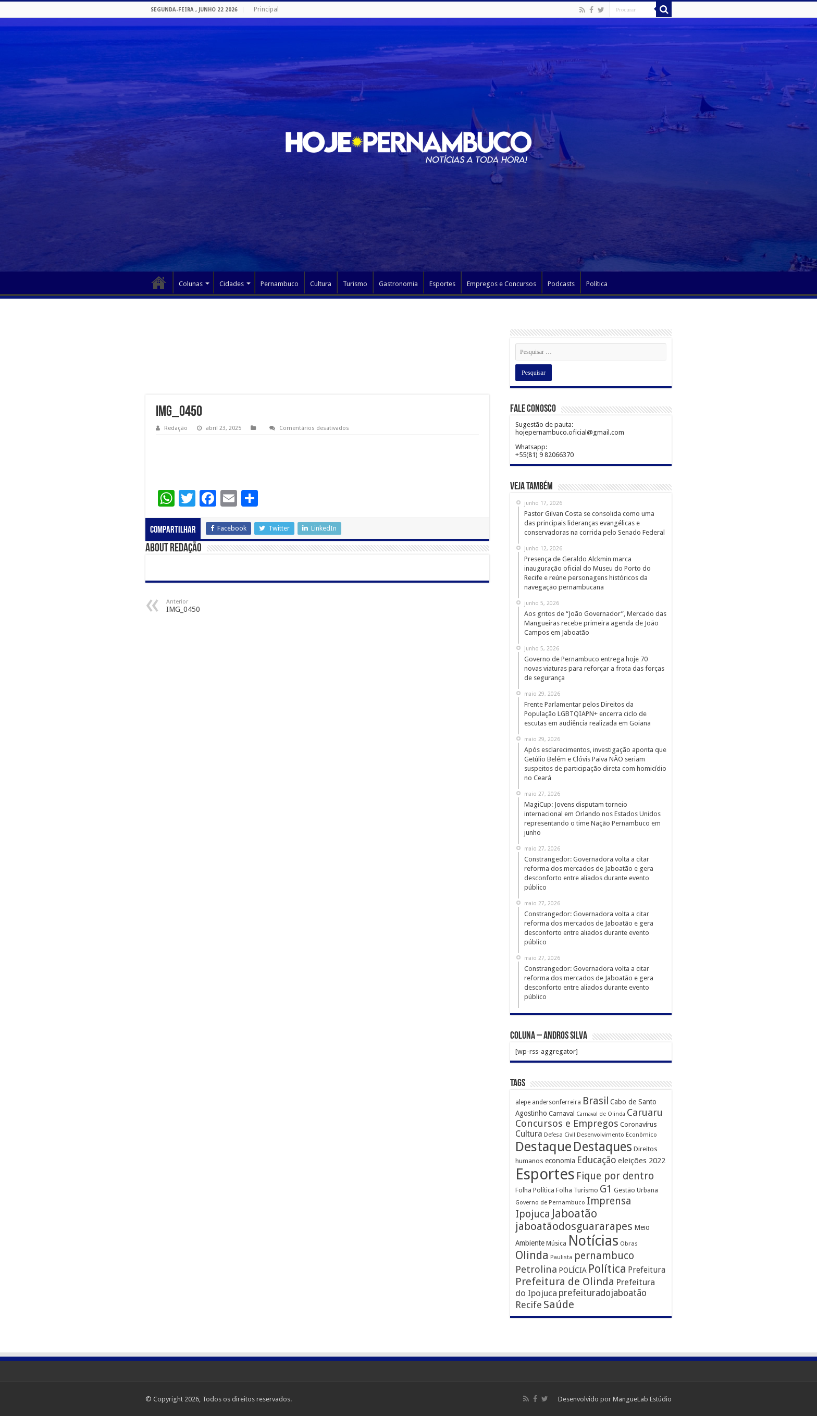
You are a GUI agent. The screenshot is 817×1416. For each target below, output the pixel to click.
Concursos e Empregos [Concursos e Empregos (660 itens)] (566, 1123)
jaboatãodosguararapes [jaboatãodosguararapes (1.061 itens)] (574, 1226)
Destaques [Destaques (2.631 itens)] (602, 1146)
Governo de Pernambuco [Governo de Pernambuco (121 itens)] (550, 1202)
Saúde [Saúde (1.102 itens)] (558, 1304)
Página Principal (158, 282)
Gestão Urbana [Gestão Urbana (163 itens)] (636, 1190)
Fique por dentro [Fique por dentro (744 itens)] (615, 1176)
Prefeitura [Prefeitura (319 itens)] (646, 1270)
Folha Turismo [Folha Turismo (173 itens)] (577, 1190)
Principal (266, 9)
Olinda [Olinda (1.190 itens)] (532, 1255)
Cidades (231, 284)
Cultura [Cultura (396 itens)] (528, 1134)
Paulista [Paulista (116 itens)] (561, 1257)
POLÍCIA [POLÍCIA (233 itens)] (573, 1270)
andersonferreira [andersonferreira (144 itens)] (556, 1102)
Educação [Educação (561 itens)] (596, 1159)
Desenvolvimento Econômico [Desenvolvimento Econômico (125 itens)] (617, 1134)
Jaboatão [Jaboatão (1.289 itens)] (574, 1213)
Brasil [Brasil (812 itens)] (596, 1101)
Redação (176, 428)
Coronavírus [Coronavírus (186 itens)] (638, 1124)
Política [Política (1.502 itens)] (607, 1268)
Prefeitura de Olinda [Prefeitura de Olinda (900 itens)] (564, 1281)
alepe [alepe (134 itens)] (522, 1102)
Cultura (320, 284)
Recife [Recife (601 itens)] (528, 1304)
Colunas (191, 284)
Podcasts (561, 284)
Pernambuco (280, 284)
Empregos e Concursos (501, 284)
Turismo (355, 284)
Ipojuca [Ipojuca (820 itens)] (532, 1214)
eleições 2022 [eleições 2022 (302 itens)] (641, 1160)
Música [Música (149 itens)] (556, 1243)
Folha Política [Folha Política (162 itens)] (534, 1190)
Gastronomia (398, 284)
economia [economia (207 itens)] (560, 1160)
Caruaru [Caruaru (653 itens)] (645, 1112)
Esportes (442, 284)
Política (597, 284)
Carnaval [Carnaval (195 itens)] (562, 1113)
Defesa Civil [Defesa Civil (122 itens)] (559, 1134)
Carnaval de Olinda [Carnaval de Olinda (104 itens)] (600, 1114)
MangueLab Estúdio (642, 1399)
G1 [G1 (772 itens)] (606, 1189)
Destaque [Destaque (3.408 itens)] (543, 1146)
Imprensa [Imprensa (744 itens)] (609, 1201)
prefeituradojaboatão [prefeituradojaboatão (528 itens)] (603, 1293)
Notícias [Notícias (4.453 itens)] (593, 1241)
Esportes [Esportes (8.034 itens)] (545, 1174)
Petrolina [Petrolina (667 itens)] (536, 1269)
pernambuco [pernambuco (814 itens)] (604, 1256)
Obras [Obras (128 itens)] (629, 1243)
